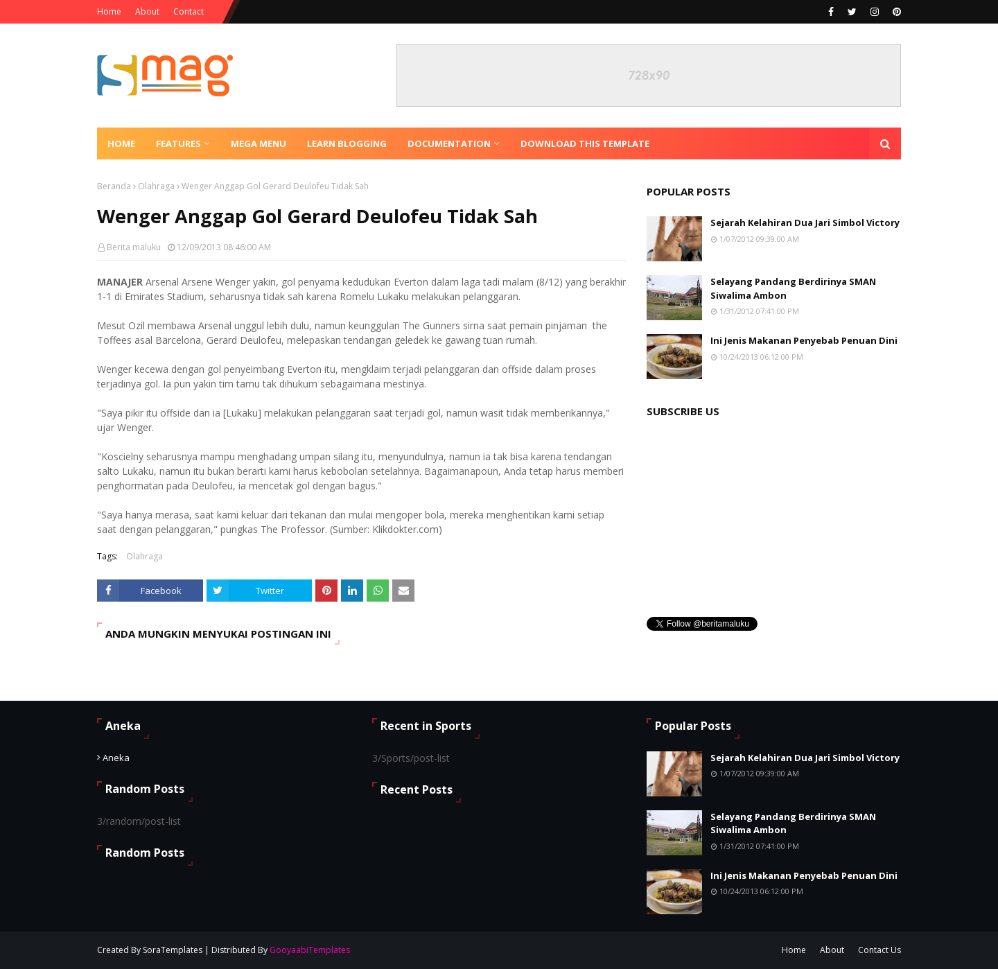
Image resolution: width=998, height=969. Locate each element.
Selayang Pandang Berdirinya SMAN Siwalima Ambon (793, 288)
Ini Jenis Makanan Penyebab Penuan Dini (804, 340)
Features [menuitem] (178, 143)
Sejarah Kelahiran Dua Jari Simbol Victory (805, 222)
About (147, 11)
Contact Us (879, 950)
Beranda (114, 186)
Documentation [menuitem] (449, 143)
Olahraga (156, 186)
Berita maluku (134, 247)
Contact (188, 11)
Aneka (116, 757)
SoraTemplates (172, 950)
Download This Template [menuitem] (584, 143)
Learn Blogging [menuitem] (347, 143)
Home (109, 11)
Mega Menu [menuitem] (258, 143)
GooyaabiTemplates (310, 950)
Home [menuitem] (121, 143)
